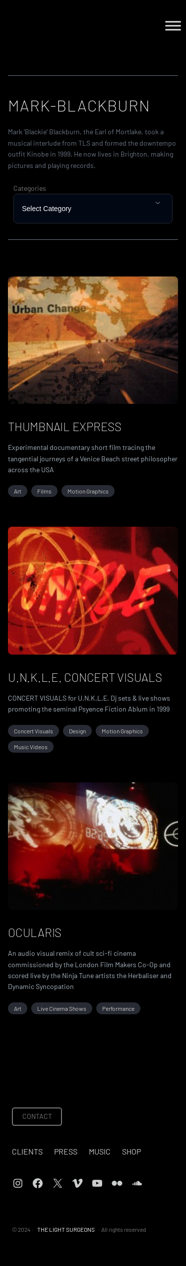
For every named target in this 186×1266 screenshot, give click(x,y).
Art (17, 491)
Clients (27, 1151)
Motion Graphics (88, 491)
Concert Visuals (33, 730)
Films (44, 491)
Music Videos (31, 746)
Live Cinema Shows (61, 1008)
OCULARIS (35, 932)
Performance (118, 1008)
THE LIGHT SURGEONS (66, 1229)
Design (77, 730)
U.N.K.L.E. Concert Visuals (85, 677)
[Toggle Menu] (173, 25)
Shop (131, 1151)
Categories (29, 188)
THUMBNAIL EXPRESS (65, 426)
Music (100, 1151)
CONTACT (37, 1116)
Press (65, 1151)
